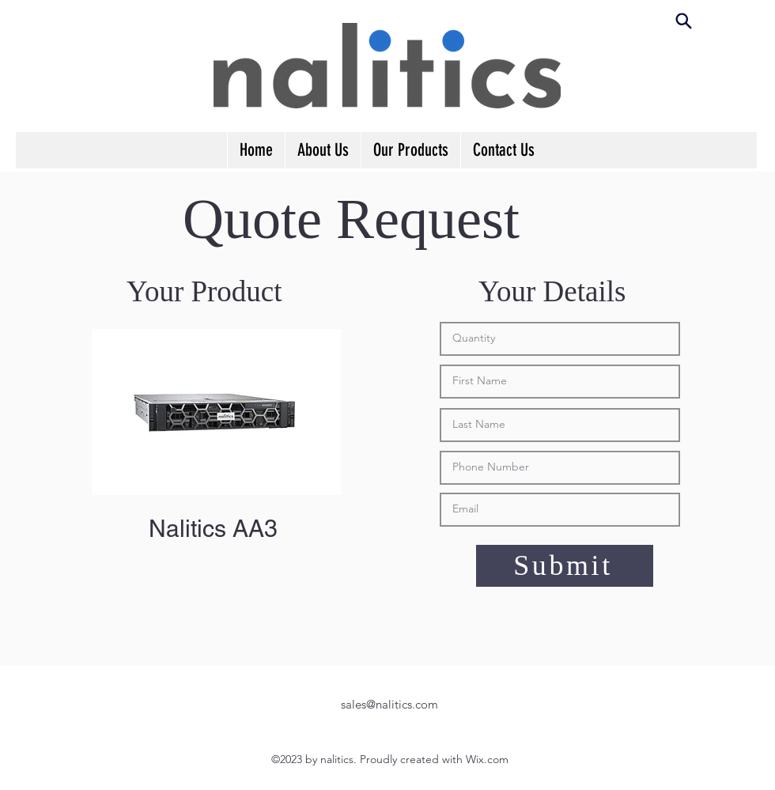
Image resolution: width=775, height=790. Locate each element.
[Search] (683, 20)
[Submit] (564, 566)
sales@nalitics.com (389, 704)
